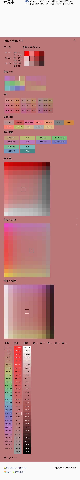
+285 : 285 (8, 424)
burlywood (49, 127)
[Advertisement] (40, 21)
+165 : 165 (8, 396)
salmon (9, 127)
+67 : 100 (18, 347)
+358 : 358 (8, 448)
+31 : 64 (17, 378)
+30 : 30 (8, 364)
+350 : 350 (8, 441)
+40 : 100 (27, 347)
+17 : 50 (17, 392)
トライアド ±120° (59, 137)
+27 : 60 (17, 382)
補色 (27, 147)
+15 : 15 (8, 361)
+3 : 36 (18, 406)
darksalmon (48, 122)
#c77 (12, 105)
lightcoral (38, 122)
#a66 (50, 110)
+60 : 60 (8, 371)
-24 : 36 (27, 420)
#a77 (45, 105)
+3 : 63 (27, 382)
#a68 (40, 110)
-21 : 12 (17, 441)
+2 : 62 (27, 385)
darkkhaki (19, 127)
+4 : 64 (27, 378)
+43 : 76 (17, 368)
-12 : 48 (27, 410)
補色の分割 (11, 147)
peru (68, 122)
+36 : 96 (27, 350)
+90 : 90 (8, 378)
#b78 (23, 105)
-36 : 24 (27, 431)
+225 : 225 (8, 410)
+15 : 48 (17, 396)
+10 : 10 (8, 357)
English (23, 468)
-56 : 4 (27, 448)
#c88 (7, 100)
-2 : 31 (18, 420)
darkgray (38, 127)
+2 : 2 (8, 350)
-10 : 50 (27, 406)
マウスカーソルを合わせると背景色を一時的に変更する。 (51, 1)
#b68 (23, 110)
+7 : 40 (18, 403)
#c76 (17, 105)
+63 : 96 (17, 350)
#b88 (23, 100)
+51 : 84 (17, 361)
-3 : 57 (27, 396)
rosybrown (9, 122)
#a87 (45, 100)
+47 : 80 (17, 364)
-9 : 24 (18, 431)
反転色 (28, 151)
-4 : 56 (27, 399)
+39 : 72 (17, 371)
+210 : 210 (8, 406)
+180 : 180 (8, 399)
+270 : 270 (8, 420)
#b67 (28, 110)
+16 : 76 (27, 368)
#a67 (45, 110)
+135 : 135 (8, 389)
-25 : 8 (18, 445)
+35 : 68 (17, 375)
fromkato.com (10, 468)
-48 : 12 (27, 441)
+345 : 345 (8, 438)
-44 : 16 (27, 438)
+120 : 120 (8, 385)
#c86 (17, 100)
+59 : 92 (17, 354)
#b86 (33, 100)
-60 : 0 (27, 452)
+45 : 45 (8, 368)
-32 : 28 (27, 427)
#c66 (17, 110)
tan (29, 127)
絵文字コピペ (18, 472)
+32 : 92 (27, 354)
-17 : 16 (17, 438)
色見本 (7, 472)
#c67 (12, 110)
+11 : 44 (17, 399)
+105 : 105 (8, 382)
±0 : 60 (27, 389)
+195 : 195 (8, 403)
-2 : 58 (27, 392)
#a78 (40, 105)
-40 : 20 (27, 434)
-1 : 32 (18, 417)
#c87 (12, 100)
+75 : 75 (8, 375)
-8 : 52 (27, 403)
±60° (27, 137)
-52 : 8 (27, 445)
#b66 (33, 110)
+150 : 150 (8, 392)
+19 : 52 (17, 389)
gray (58, 122)
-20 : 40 (27, 417)
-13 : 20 (17, 434)
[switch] (27, 1)
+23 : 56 (17, 385)
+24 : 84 (27, 361)
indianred (19, 122)
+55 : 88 (17, 357)
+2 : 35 (18, 410)
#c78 (7, 105)
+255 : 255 (8, 417)
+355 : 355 (8, 445)
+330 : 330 (8, 434)
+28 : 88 (27, 357)
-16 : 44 (27, 413)
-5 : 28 (18, 427)
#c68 (7, 110)
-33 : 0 (18, 452)
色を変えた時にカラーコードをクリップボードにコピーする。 (53, 4)
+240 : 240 (8, 413)
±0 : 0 (8, 347)
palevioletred (29, 122)
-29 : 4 (18, 448)
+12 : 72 (27, 371)
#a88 (40, 100)
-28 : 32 (27, 424)
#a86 (50, 100)
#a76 (50, 105)
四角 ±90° (43, 137)
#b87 (28, 100)
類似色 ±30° (11, 137)
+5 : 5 (8, 354)
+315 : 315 (8, 431)
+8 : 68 (27, 375)
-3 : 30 (18, 424)
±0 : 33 (18, 413)
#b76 (33, 105)
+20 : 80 (27, 364)
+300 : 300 (8, 427)
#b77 (28, 105)
